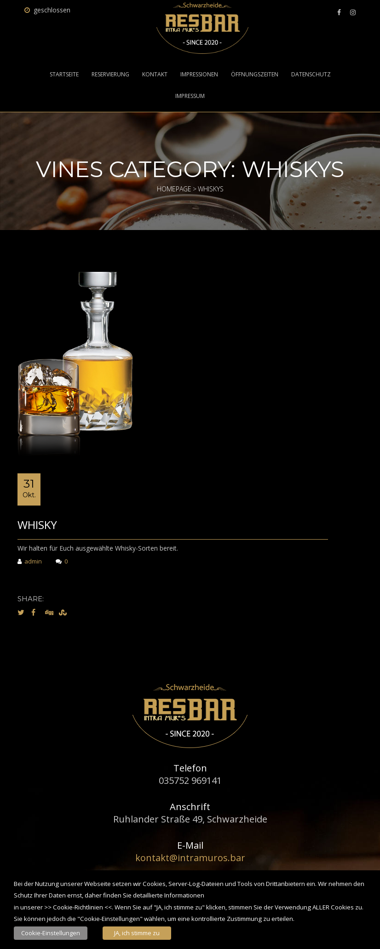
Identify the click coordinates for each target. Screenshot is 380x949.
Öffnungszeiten (254, 74)
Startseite (64, 74)
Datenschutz (311, 74)
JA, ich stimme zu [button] (137, 933)
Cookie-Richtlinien (78, 907)
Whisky (37, 524)
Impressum (190, 96)
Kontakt (154, 74)
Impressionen (199, 74)
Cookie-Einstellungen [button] (50, 933)
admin (29, 561)
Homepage (174, 188)
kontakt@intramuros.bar (190, 857)
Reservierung (110, 74)
